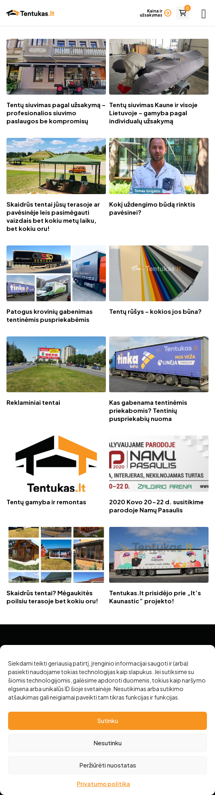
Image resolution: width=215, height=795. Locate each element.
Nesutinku (107, 742)
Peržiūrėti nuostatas (107, 765)
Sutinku (107, 720)
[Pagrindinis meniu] (203, 13)
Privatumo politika (103, 783)
